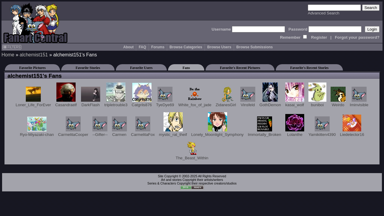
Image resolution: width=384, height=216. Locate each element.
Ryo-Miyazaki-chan (37, 127)
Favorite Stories (88, 68)
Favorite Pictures (32, 68)
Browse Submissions (254, 47)
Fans (186, 68)
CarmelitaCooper (73, 126)
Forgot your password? (357, 37)
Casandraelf (66, 94)
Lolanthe (294, 125)
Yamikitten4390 (322, 126)
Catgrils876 (142, 95)
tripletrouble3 (116, 94)
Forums (157, 47)
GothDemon (270, 94)
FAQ (142, 47)
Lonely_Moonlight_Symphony (217, 124)
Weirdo (338, 97)
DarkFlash (90, 97)
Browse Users (219, 47)
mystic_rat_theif (173, 124)
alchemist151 (34, 54)
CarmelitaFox (143, 126)
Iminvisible (359, 97)
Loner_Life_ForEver (33, 97)
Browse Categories (186, 47)
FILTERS (11, 47)
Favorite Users (141, 68)
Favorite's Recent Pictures (240, 68)
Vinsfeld (247, 97)
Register (319, 37)
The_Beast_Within (192, 151)
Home (8, 54)
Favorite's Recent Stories (309, 68)
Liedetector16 (352, 126)
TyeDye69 (165, 97)
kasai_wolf (294, 94)
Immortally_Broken (264, 126)
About (128, 47)
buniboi (317, 94)
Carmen (119, 126)
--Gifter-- (99, 126)
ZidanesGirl (226, 97)
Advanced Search (323, 13)
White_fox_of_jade (194, 97)
